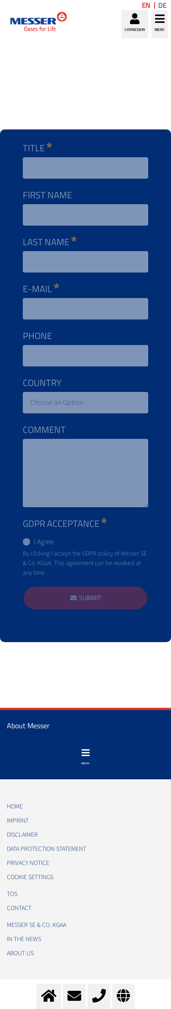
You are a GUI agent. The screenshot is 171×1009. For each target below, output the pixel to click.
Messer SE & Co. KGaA (36, 925)
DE (162, 5)
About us (20, 953)
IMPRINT (18, 820)
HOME (15, 806)
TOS (12, 894)
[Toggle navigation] (85, 757)
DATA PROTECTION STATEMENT (46, 849)
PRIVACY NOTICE (28, 863)
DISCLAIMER (22, 834)
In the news (24, 939)
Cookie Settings (30, 877)
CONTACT (19, 908)
